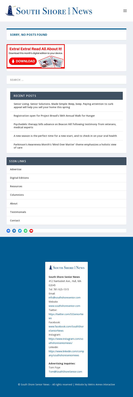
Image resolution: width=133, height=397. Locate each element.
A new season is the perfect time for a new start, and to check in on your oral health (65, 135)
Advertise (15, 169)
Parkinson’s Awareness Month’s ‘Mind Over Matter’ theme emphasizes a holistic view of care (65, 146)
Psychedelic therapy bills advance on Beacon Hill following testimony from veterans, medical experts (65, 126)
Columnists (17, 194)
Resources (16, 186)
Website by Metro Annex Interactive (95, 384)
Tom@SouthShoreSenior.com (65, 371)
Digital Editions (19, 177)
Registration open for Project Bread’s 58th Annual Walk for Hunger (54, 115)
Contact (15, 220)
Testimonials (18, 212)
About (13, 203)
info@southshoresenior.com (65, 297)
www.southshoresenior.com (64, 305)
